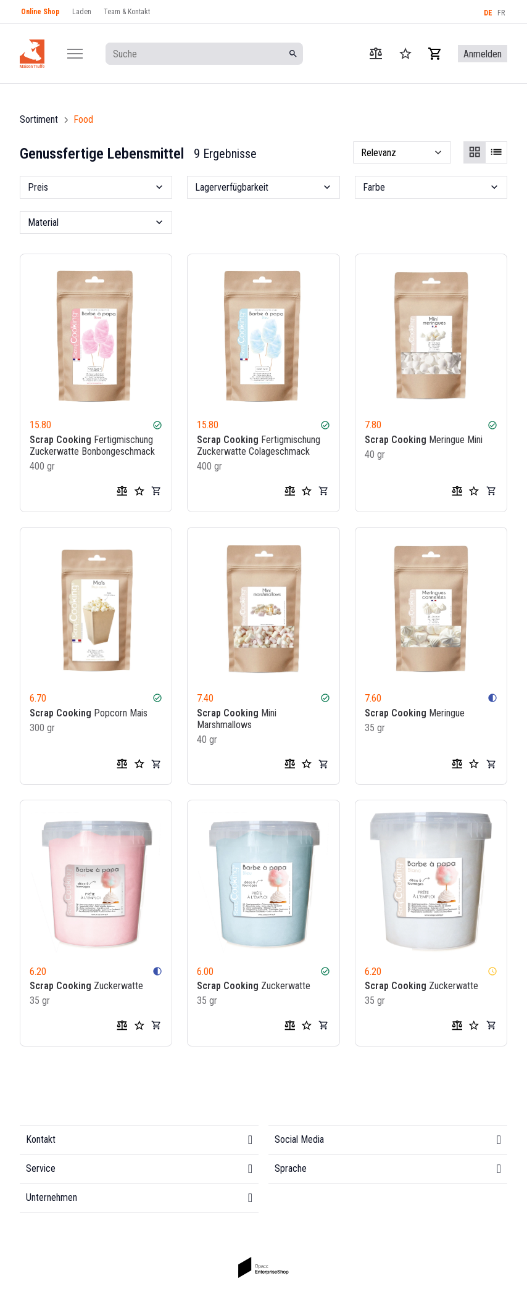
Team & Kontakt (127, 11)
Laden (81, 11)
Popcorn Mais (88, 712)
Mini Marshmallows (236, 718)
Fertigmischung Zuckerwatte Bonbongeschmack (92, 445)
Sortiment (39, 119)
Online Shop (40, 11)
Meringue (415, 712)
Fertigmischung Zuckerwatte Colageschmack (258, 445)
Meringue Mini (424, 440)
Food (83, 119)
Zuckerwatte (86, 986)
